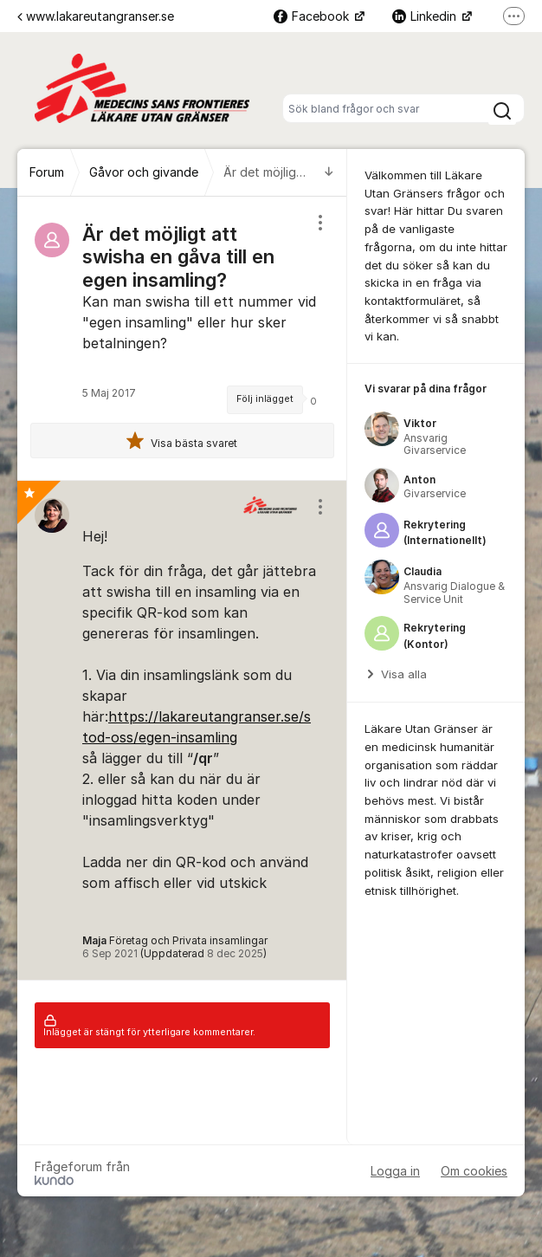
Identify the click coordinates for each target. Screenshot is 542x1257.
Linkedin (426, 16)
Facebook (313, 16)
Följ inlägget (265, 399)
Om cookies (474, 1170)
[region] (182, 338)
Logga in (395, 1170)
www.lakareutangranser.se (95, 16)
